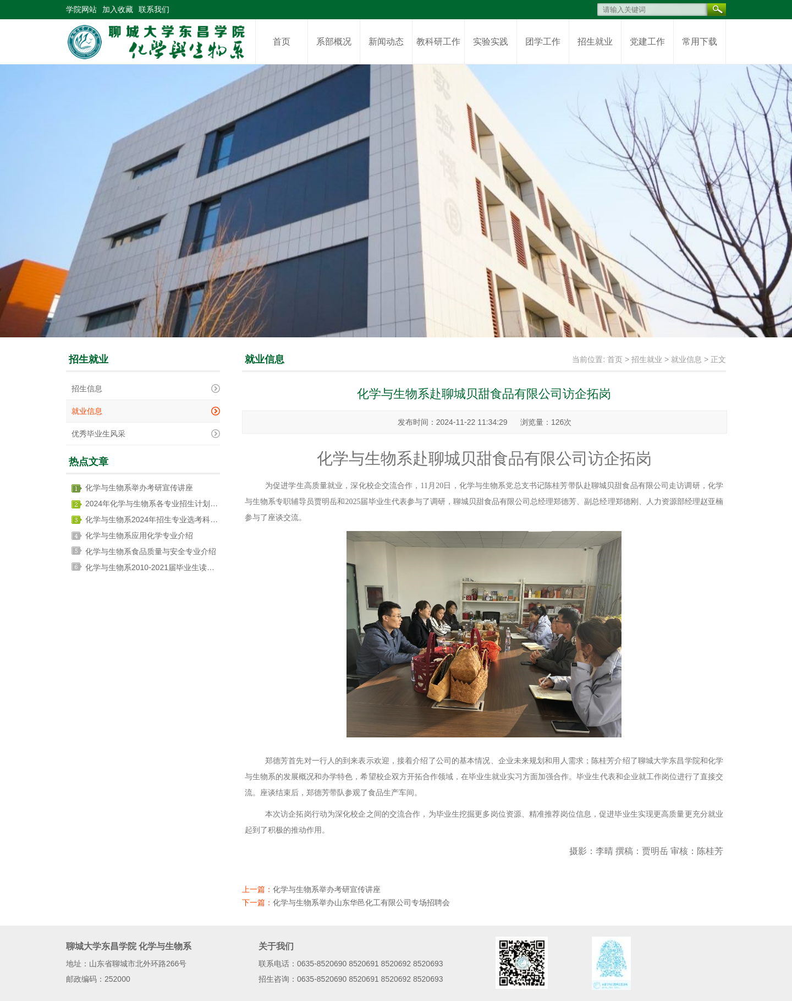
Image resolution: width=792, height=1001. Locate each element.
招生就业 (595, 41)
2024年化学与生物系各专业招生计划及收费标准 (167, 503)
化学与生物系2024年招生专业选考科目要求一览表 (170, 519)
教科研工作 (438, 41)
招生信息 (87, 388)
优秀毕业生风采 (98, 433)
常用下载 (699, 41)
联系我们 (154, 9)
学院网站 (81, 9)
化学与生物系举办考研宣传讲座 (139, 487)
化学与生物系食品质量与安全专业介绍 (150, 551)
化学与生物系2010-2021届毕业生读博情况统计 (165, 567)
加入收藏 (117, 9)
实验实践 (490, 41)
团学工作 (542, 41)
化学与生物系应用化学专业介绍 (139, 535)
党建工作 (647, 41)
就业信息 (87, 411)
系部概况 (333, 41)
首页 (281, 41)
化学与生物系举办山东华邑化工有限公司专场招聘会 (361, 902)
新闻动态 (386, 41)
